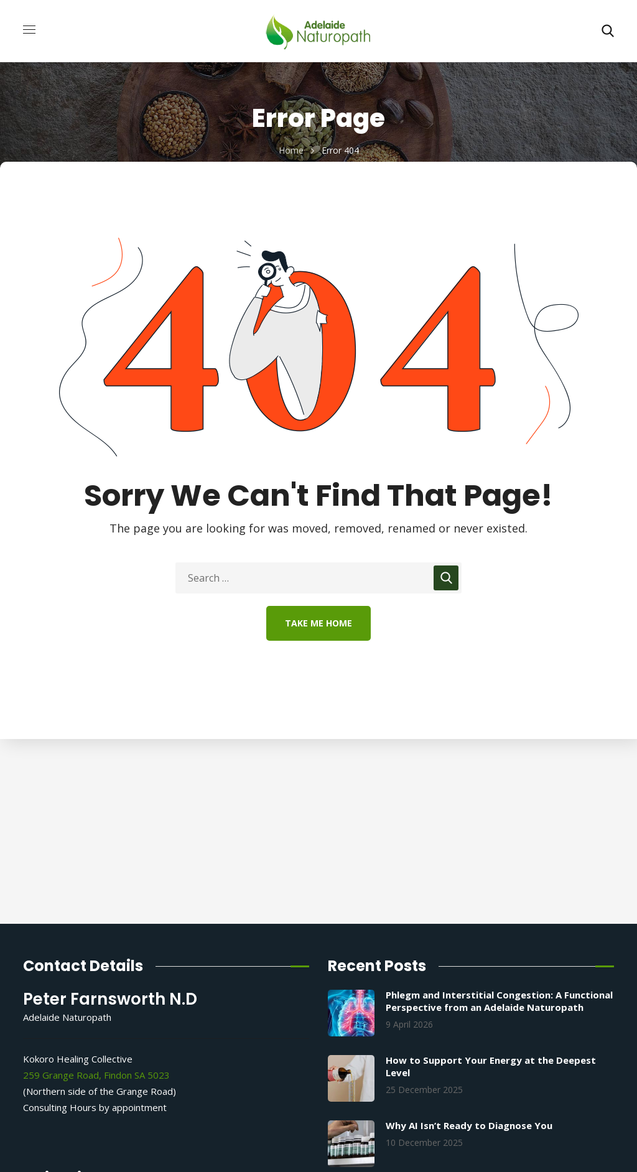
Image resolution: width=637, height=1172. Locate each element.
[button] (608, 31)
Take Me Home (318, 623)
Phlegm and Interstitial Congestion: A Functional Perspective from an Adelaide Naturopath (499, 1000)
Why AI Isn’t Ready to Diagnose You (469, 1125)
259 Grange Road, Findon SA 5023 (96, 1075)
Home (291, 150)
